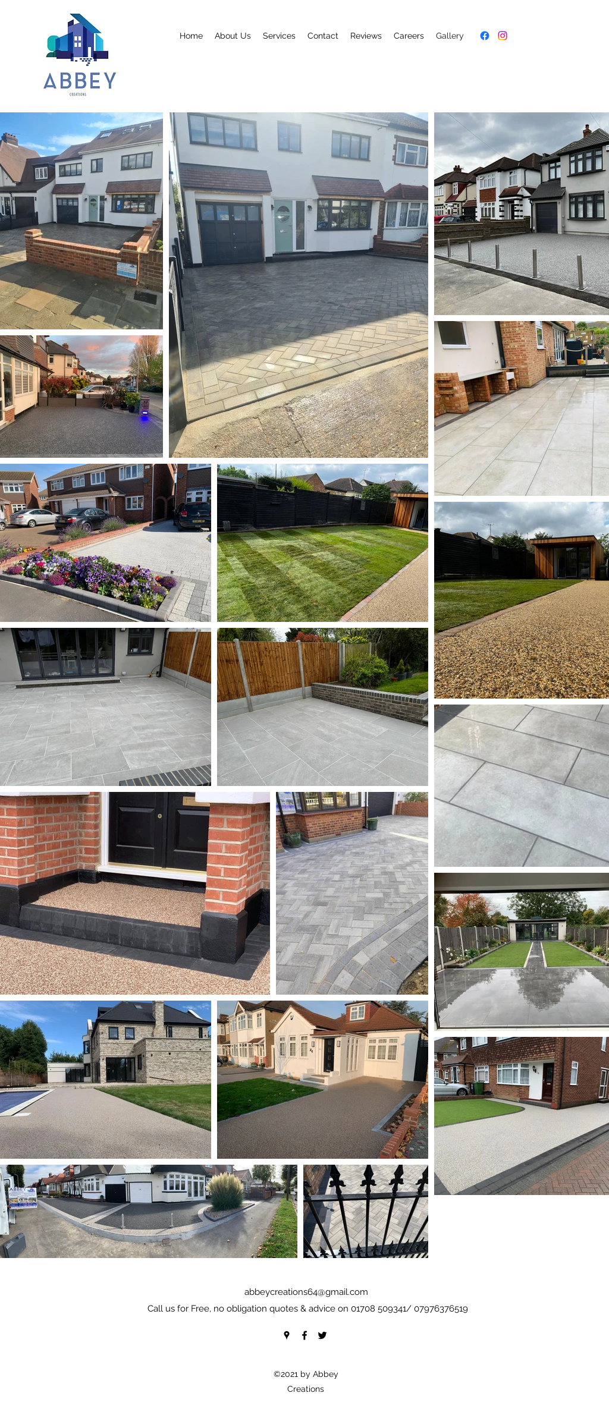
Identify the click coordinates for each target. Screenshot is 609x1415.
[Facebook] (485, 36)
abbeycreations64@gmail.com (306, 1292)
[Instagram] (502, 36)
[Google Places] (287, 1335)
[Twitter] (322, 1335)
